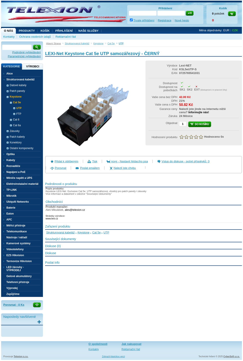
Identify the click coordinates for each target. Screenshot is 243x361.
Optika (10, 154)
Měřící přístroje (15, 225)
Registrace (164, 20)
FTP (18, 113)
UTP (19, 108)
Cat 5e (96, 232)
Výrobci (32, 66)
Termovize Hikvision (19, 261)
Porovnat (60, 168)
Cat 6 (16, 119)
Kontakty (9, 36)
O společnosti (97, 344)
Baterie (10, 207)
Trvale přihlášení (144, 20)
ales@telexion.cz (75, 209)
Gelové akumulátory (19, 276)
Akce (9, 73)
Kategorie (11, 66)
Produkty (27, 30)
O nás (8, 30)
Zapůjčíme (12, 294)
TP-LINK (11, 189)
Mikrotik (11, 195)
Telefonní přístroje (17, 282)
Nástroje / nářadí (16, 237)
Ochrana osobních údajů (35, 36)
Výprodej (12, 288)
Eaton (10, 213)
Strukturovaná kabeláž (60, 232)
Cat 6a (17, 125)
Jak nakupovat (131, 344)
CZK (235, 30)
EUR (226, 30)
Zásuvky (15, 131)
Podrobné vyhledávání (26, 52)
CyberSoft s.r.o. (231, 356)
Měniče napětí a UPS (19, 178)
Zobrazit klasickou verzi (113, 356)
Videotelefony (15, 249)
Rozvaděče (13, 166)
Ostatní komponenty (21, 148)
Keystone (83, 232)
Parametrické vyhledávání (24, 56)
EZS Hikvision (15, 255)
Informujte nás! (198, 112)
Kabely (10, 160)
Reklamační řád (65, 36)
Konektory (16, 142)
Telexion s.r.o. (21, 356)
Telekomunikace (16, 231)
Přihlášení (64, 30)
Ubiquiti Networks (17, 201)
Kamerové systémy (18, 243)
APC (9, 219)
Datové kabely (18, 85)
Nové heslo (182, 20)
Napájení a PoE (16, 172)
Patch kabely (17, 136)
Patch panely (17, 91)
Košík (45, 30)
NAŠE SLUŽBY (88, 30)
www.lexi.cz (52, 218)
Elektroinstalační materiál (22, 183)
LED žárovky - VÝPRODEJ (15, 269)
